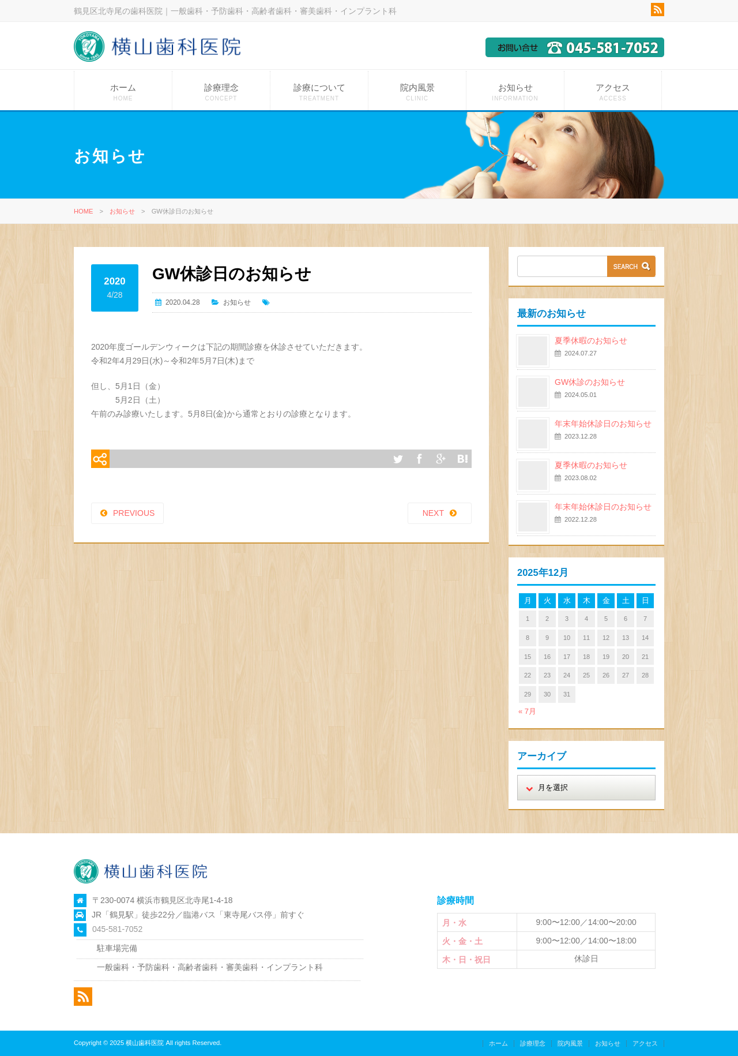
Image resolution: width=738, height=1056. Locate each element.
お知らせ (515, 92)
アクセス (613, 92)
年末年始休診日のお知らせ (603, 423)
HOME (83, 211)
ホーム (123, 92)
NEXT (433, 513)
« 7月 (527, 711)
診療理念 (221, 92)
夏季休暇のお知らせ (591, 340)
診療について (319, 92)
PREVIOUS (134, 513)
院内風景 (417, 92)
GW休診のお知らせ (590, 382)
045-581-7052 (117, 929)
